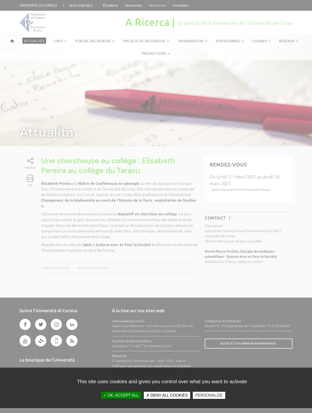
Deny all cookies (167, 395)
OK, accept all (121, 395)
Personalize (209, 395)
